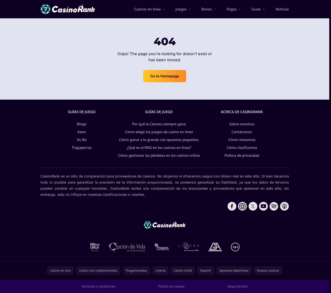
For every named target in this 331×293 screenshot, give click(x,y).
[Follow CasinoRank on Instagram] (242, 206)
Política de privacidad (241, 155)
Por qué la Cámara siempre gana (159, 124)
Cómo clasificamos (241, 147)
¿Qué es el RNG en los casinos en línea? (159, 147)
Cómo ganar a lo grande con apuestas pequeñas (159, 139)
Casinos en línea (147, 9)
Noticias (282, 9)
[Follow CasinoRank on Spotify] (274, 206)
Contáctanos (242, 131)
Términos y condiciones (98, 286)
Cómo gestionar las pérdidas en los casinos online (159, 155)
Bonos (206, 9)
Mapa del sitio (238, 286)
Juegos (181, 9)
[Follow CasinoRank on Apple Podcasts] (284, 206)
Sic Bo (82, 139)
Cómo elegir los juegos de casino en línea (159, 131)
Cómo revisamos (242, 139)
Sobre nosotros (241, 124)
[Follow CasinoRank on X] (253, 206)
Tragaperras (82, 147)
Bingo (82, 124)
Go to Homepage (164, 76)
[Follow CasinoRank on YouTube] (263, 206)
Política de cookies (171, 286)
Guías (256, 9)
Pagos (232, 9)
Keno (82, 131)
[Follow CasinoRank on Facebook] (232, 206)
